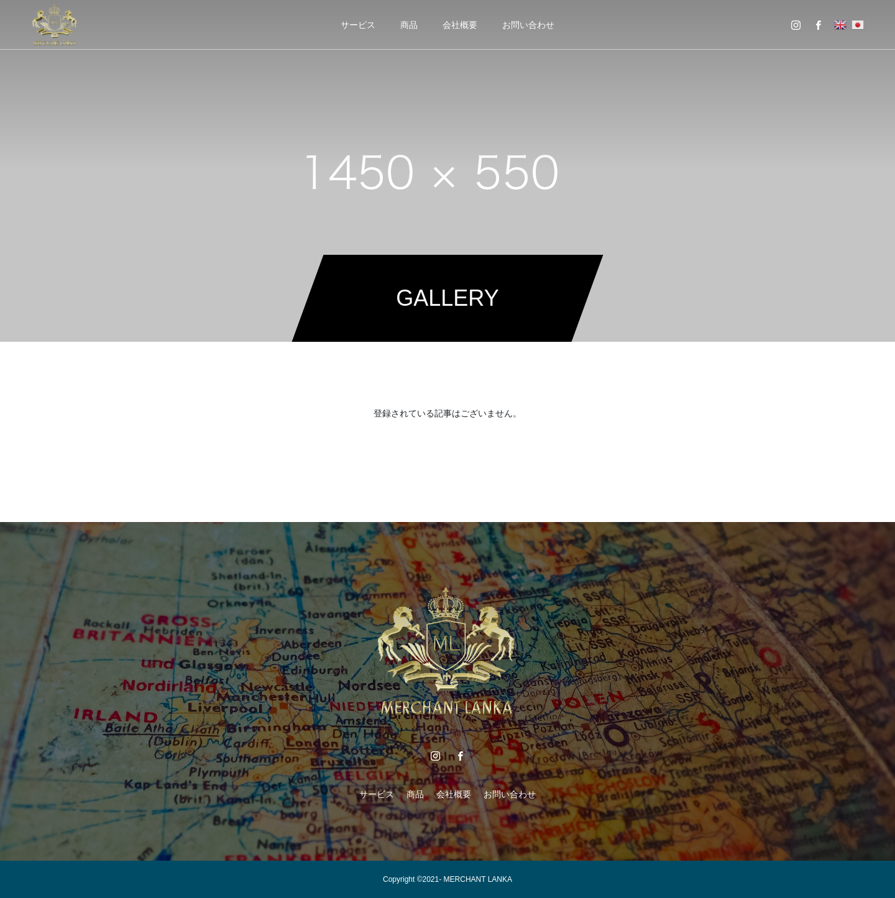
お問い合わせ (528, 25)
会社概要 (460, 25)
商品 (409, 25)
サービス (358, 25)
